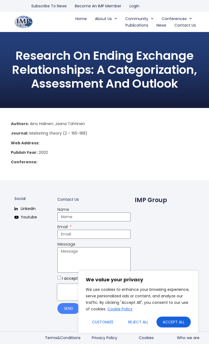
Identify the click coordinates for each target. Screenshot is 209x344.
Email (63, 227)
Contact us (185, 25)
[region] (138, 302)
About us (106, 18)
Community (139, 18)
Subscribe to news (49, 6)
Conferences (177, 18)
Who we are (188, 337)
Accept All (174, 322)
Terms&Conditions (63, 337)
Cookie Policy (120, 309)
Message (66, 244)
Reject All (138, 322)
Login (134, 6)
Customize (102, 322)
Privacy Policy (104, 337)
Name (63, 209)
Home (81, 18)
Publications (136, 25)
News (161, 25)
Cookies (146, 337)
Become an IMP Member (98, 6)
